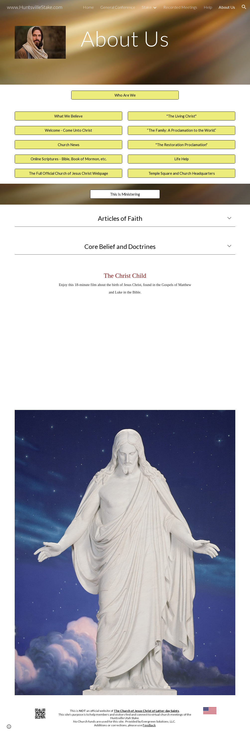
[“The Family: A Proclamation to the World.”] (181, 130)
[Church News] (68, 144)
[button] (244, 7)
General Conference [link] (117, 7)
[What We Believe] (68, 116)
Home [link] (88, 7)
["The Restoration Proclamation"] (181, 144)
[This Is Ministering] (125, 194)
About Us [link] (227, 7)
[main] (125, 38)
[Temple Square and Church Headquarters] (181, 173)
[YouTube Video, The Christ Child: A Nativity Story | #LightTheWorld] (125, 348)
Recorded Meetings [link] (180, 7)
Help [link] (208, 7)
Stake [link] (147, 7)
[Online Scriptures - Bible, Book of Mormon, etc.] (68, 159)
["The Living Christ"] (181, 116)
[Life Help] (181, 159)
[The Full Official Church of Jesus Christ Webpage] (68, 173)
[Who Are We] (124, 95)
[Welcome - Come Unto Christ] (68, 130)
